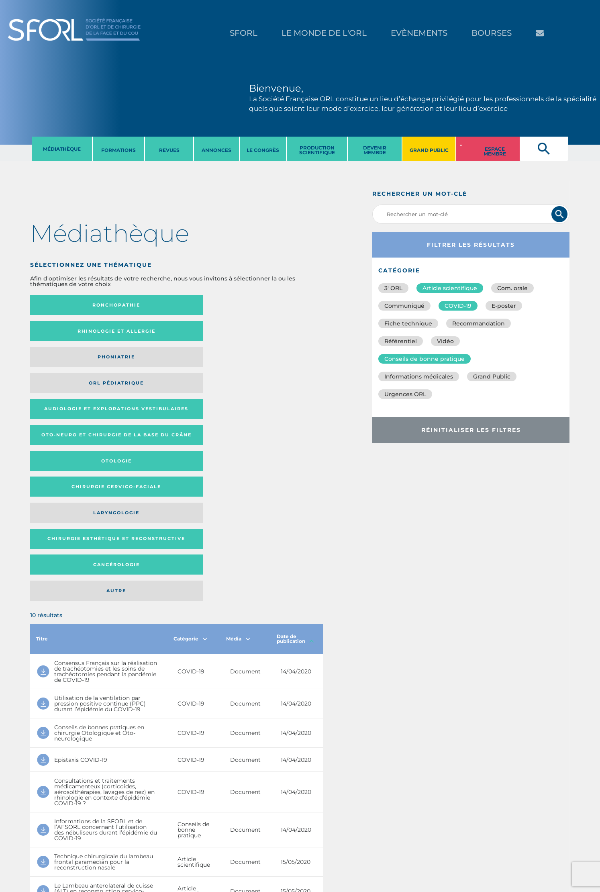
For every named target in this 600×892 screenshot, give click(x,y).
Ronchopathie (64, 305)
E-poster (504, 305)
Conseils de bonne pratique (424, 358)
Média (238, 416)
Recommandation (478, 323)
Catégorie (190, 416)
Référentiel (400, 341)
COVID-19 (458, 305)
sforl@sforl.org (149, 842)
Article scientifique (449, 288)
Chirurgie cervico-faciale (283, 333)
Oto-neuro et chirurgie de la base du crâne (135, 333)
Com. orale (512, 288)
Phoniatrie (210, 305)
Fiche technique (408, 323)
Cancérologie (210, 365)
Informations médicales (418, 376)
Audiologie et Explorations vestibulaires (59, 333)
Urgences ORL (405, 394)
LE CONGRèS (263, 150)
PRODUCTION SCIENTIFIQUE (317, 150)
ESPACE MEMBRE (495, 151)
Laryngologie (64, 365)
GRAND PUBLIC (429, 150)
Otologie (210, 333)
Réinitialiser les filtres (471, 430)
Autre (283, 365)
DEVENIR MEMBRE (374, 150)
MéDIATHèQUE (62, 149)
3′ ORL (393, 288)
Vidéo (445, 341)
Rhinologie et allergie (132, 305)
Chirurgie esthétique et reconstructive (136, 365)
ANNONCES (216, 150)
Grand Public (491, 376)
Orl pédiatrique (283, 305)
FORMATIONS (118, 150)
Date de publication (295, 416)
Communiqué (404, 305)
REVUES (169, 150)
